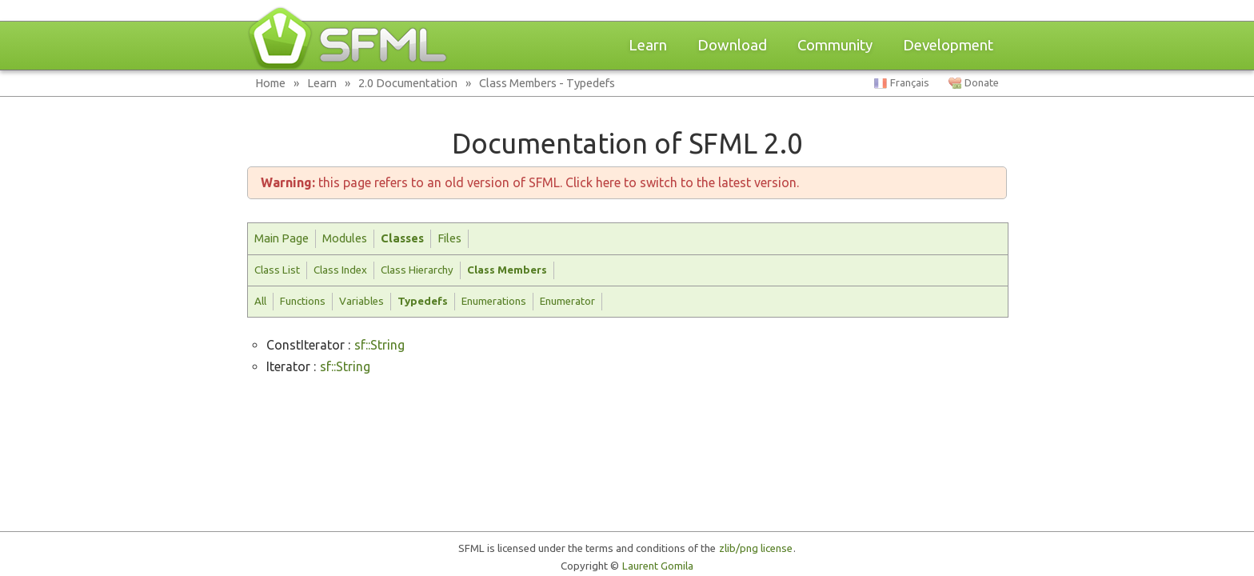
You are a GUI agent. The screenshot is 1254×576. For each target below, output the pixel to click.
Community (835, 45)
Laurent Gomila (657, 566)
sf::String (379, 345)
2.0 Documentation (407, 83)
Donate (981, 83)
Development (948, 45)
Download (732, 45)
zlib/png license (756, 548)
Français (909, 83)
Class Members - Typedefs (547, 83)
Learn (648, 45)
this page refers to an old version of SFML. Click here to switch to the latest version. (530, 182)
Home (270, 83)
